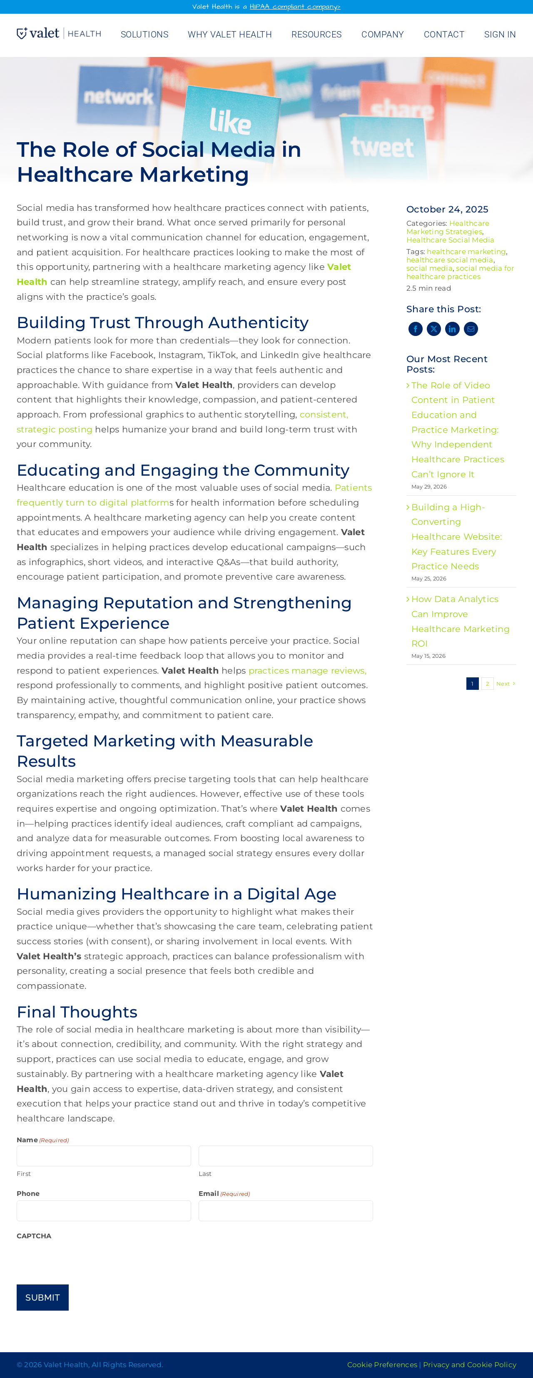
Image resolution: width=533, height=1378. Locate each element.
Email (224, 1193)
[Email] (471, 329)
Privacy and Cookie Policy (469, 1365)
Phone (28, 1194)
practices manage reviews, (307, 670)
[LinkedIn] (452, 329)
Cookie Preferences (382, 1365)
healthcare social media (449, 260)
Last (205, 1174)
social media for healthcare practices (460, 272)
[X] (434, 329)
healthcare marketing (466, 251)
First (24, 1174)
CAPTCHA (34, 1236)
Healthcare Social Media (450, 240)
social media (429, 268)
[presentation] (80, 1259)
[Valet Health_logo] (59, 32)
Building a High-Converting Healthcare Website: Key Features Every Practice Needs (456, 537)
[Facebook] (415, 329)
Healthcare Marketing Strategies (448, 227)
